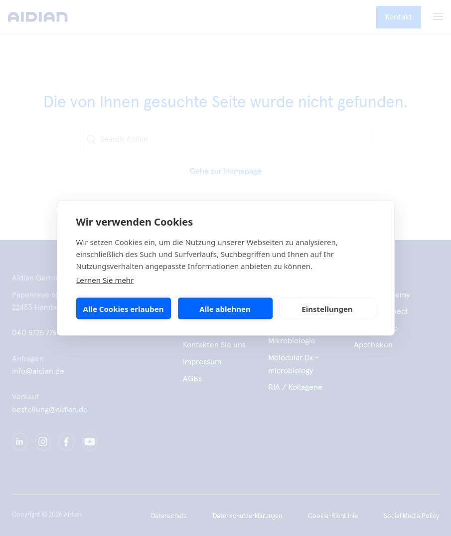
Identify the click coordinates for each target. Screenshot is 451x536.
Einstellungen (326, 308)
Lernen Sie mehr (105, 280)
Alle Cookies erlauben (123, 308)
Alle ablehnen (224, 308)
